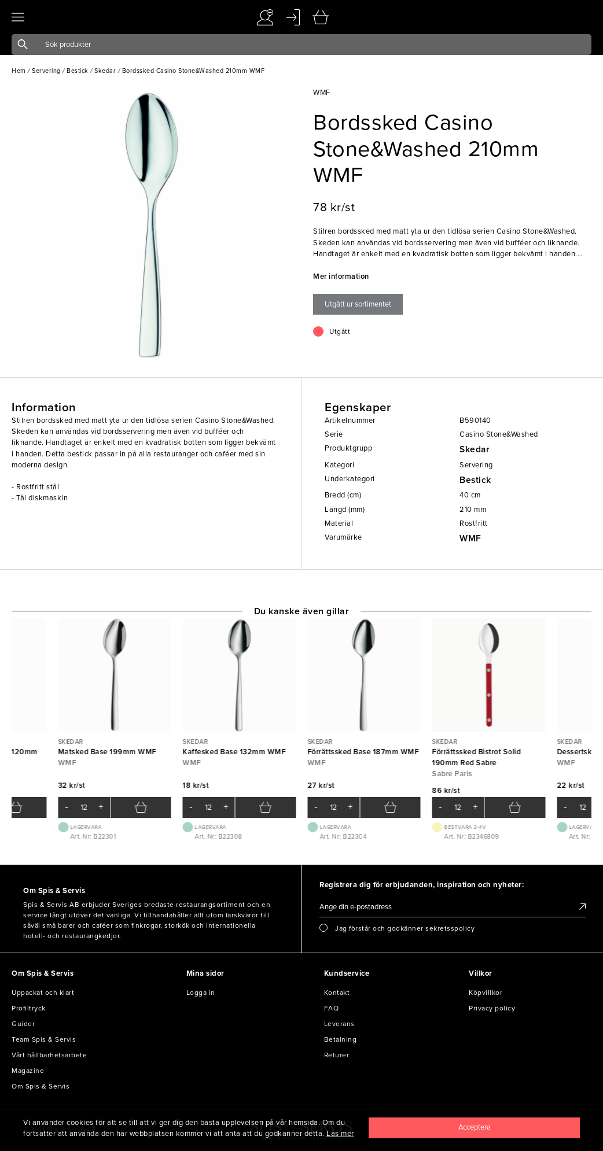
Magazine (28, 1071)
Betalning (340, 1039)
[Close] (474, 1127)
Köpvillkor (485, 992)
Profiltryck (29, 1008)
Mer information (341, 276)
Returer (337, 1055)
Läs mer (340, 1133)
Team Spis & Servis (44, 1039)
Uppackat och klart (43, 992)
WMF (470, 538)
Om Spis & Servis (40, 1086)
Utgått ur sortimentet (358, 304)
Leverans (339, 1024)
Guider (23, 1024)
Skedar (474, 449)
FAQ (331, 1008)
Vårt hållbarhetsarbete (49, 1055)
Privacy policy (492, 1008)
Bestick (475, 480)
